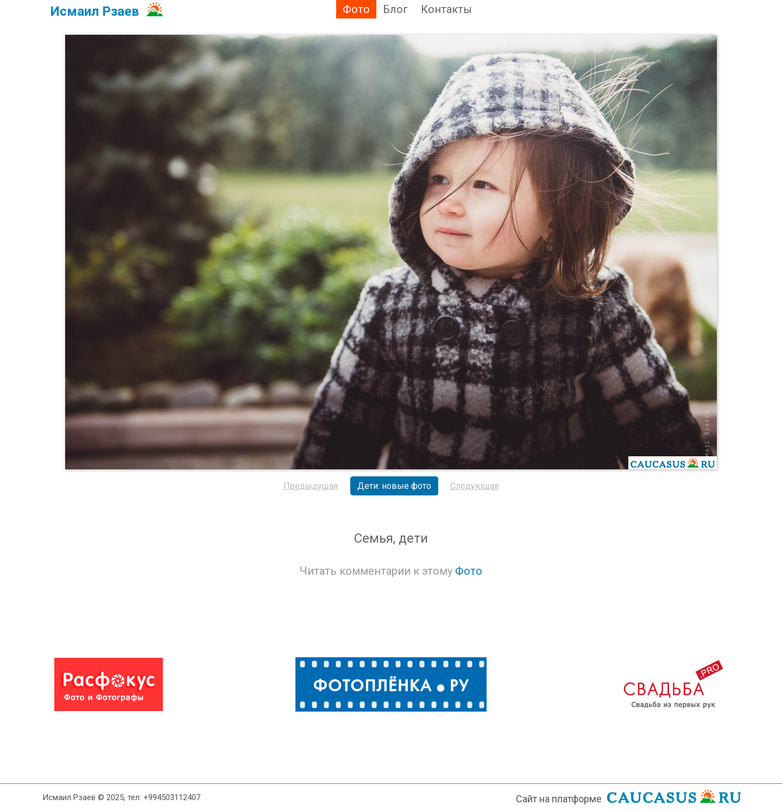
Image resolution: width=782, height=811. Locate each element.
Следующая (474, 486)
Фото (356, 9)
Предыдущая (310, 486)
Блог (395, 9)
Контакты (446, 9)
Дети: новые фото (394, 486)
